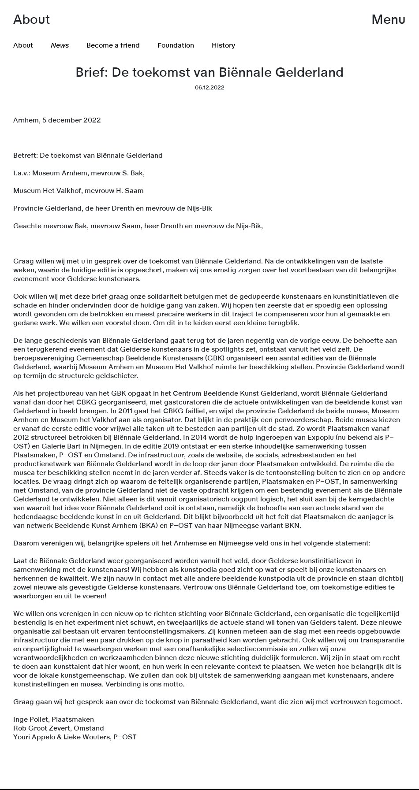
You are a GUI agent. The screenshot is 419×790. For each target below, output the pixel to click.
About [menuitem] (23, 45)
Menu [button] (388, 19)
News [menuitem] (60, 45)
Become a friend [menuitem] (113, 45)
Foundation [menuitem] (175, 45)
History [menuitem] (223, 45)
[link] (209, 789)
